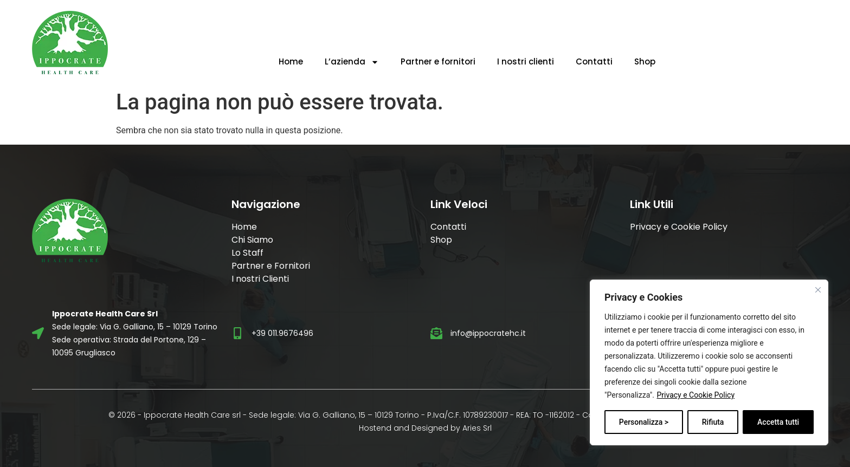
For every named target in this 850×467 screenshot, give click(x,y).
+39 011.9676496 (282, 333)
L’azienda (352, 62)
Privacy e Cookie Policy (695, 395)
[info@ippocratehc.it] (436, 333)
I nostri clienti (525, 61)
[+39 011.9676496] (237, 333)
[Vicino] (818, 290)
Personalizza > (643, 422)
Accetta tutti (778, 422)
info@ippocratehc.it (488, 333)
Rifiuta (713, 422)
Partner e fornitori (438, 61)
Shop (644, 61)
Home (291, 61)
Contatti (594, 61)
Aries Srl (477, 428)
